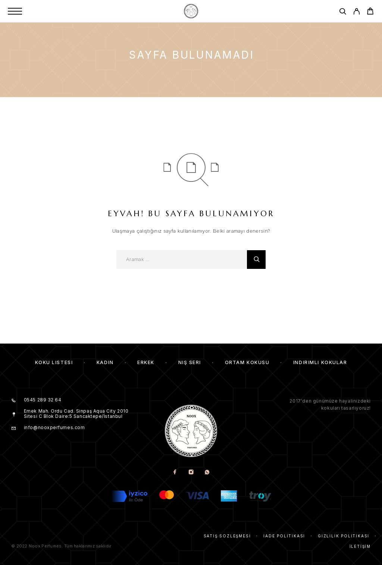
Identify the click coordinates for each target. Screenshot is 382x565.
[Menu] (15, 11)
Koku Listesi (54, 362)
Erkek (145, 362)
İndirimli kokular (320, 362)
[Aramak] (343, 12)
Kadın (105, 362)
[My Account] (356, 12)
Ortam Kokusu (247, 362)
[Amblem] (191, 11)
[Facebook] (175, 472)
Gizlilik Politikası (343, 536)
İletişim (360, 546)
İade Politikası (284, 536)
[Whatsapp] (207, 472)
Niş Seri (189, 362)
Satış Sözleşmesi (227, 536)
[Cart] (370, 12)
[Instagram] (191, 472)
